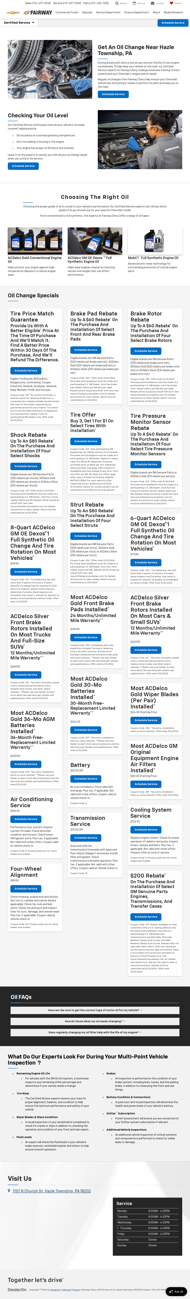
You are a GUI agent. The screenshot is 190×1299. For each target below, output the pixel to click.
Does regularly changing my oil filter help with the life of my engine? (95, 1032)
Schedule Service (173, 23)
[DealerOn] (17, 1289)
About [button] (156, 12)
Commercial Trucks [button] (66, 12)
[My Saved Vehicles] (175, 3)
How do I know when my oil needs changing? (95, 1021)
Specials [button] (87, 12)
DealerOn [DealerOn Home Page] (55, 1290)
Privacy (76, 1290)
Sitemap (66, 1290)
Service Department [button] (108, 12)
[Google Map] (57, 1226)
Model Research (173, 12)
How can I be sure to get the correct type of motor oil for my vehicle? (95, 1010)
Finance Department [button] (136, 12)
